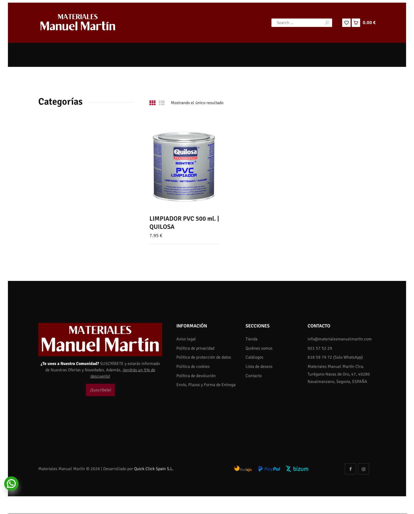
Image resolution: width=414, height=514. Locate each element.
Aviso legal (186, 339)
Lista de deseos (259, 366)
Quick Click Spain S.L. (153, 468)
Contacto (254, 375)
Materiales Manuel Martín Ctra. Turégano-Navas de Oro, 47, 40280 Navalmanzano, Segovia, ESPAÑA (339, 374)
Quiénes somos (259, 348)
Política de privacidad (195, 348)
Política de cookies (193, 366)
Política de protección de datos (203, 357)
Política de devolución (196, 375)
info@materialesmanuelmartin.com (340, 339)
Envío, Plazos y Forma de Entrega (206, 384)
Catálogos (254, 357)
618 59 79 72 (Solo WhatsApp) (335, 357)
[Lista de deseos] (346, 22)
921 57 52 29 (320, 348)
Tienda (251, 339)
